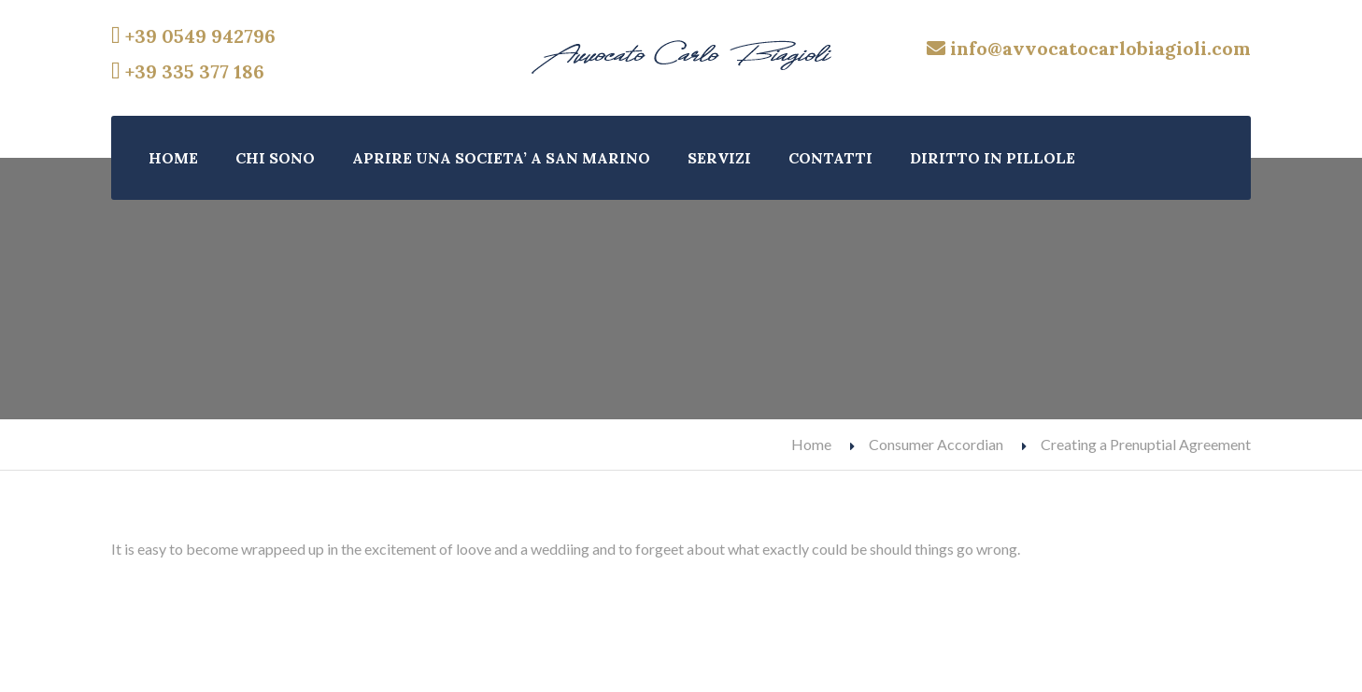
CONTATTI (830, 157)
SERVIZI (719, 157)
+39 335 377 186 (187, 71)
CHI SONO (275, 157)
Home (811, 444)
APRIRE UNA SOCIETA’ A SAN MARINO (501, 157)
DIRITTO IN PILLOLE (992, 157)
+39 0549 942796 (193, 36)
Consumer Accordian (936, 444)
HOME (173, 157)
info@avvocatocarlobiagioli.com (1089, 48)
